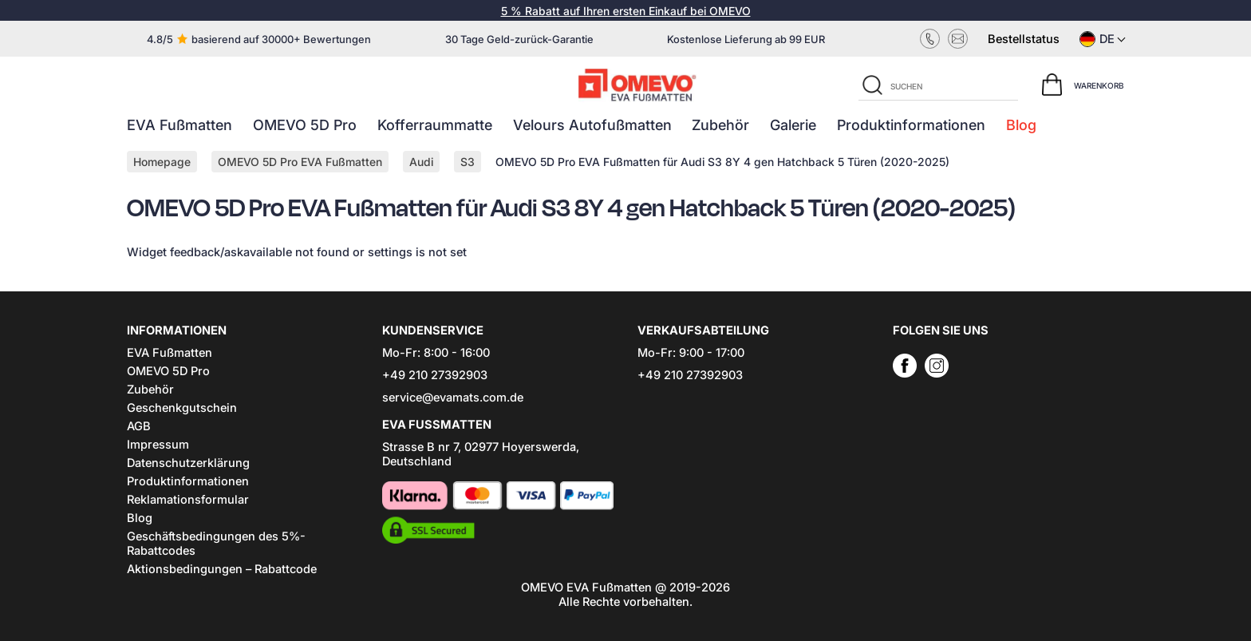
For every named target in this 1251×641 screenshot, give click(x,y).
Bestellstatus (1024, 39)
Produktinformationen (911, 125)
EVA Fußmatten (179, 125)
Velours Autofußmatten (592, 125)
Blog (1021, 125)
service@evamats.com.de (452, 397)
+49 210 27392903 (434, 375)
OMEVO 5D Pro (305, 125)
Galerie (793, 125)
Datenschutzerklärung (188, 463)
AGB (139, 426)
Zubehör (720, 125)
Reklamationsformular (188, 500)
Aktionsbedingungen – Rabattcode (222, 569)
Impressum (158, 444)
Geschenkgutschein (182, 408)
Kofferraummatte (434, 125)
